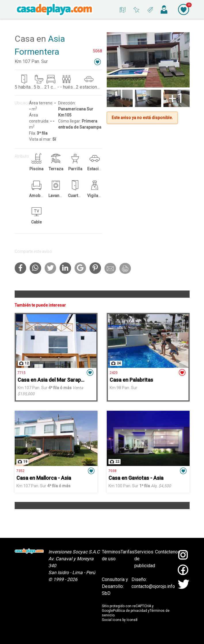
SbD (106, 593)
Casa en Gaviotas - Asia (135, 478)
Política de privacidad (130, 611)
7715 (22, 373)
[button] (97, 61)
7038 (112, 471)
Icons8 (132, 620)
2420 (114, 373)
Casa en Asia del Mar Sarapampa (56, 380)
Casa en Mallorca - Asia (43, 478)
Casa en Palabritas (131, 380)
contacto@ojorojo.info (153, 586)
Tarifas (127, 552)
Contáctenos (167, 552)
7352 (20, 471)
